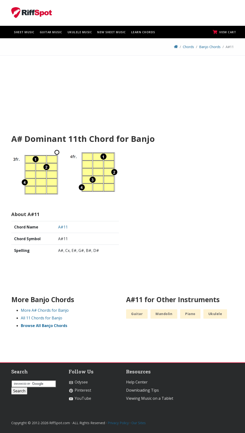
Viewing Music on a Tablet (149, 398)
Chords (188, 46)
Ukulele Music (79, 32)
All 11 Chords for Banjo (41, 318)
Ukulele (215, 313)
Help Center (137, 382)
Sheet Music (24, 32)
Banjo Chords (210, 46)
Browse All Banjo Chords (44, 325)
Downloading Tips (142, 390)
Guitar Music (51, 32)
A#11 (63, 227)
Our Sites (138, 423)
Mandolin (164, 313)
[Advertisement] (122, 96)
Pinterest (80, 390)
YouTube (80, 398)
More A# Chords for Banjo (45, 310)
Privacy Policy (118, 423)
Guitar (137, 313)
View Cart (224, 32)
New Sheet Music (111, 32)
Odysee (78, 382)
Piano (190, 313)
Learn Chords (143, 32)
